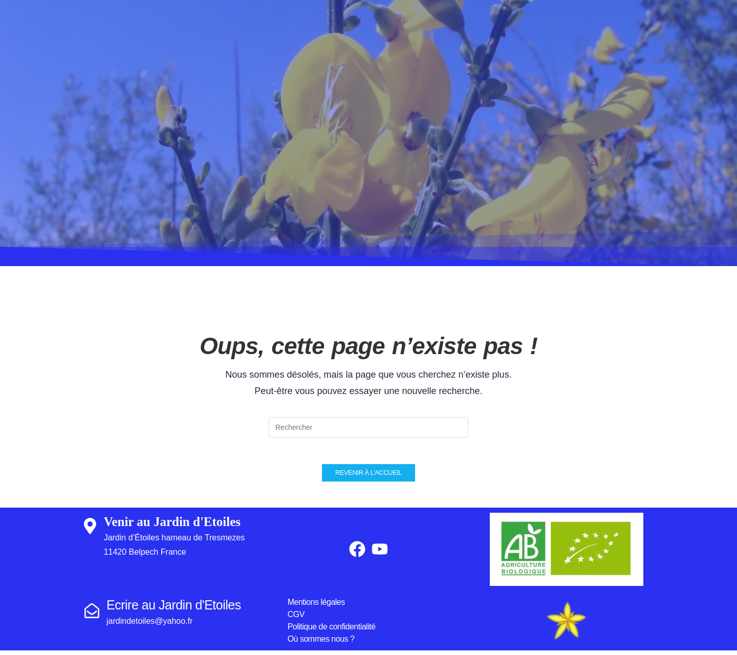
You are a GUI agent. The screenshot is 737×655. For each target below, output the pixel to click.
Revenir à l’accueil (368, 477)
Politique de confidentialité (332, 631)
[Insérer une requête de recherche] (368, 427)
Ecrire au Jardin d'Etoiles (173, 609)
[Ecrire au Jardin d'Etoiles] (91, 615)
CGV (296, 619)
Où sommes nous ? (321, 643)
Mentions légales (316, 606)
